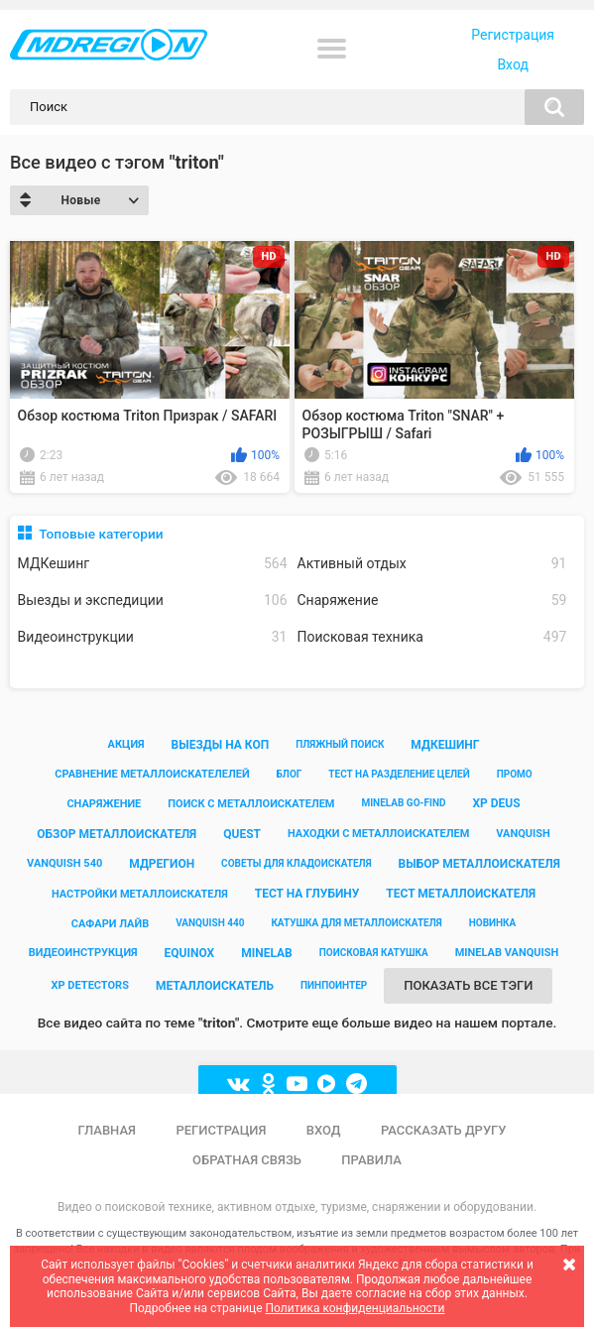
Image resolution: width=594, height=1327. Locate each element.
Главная (106, 1130)
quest (242, 834)
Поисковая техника (432, 637)
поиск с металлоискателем (251, 803)
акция (126, 744)
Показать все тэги (468, 985)
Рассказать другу (444, 1130)
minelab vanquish (507, 952)
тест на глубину (307, 894)
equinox (190, 953)
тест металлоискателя (460, 894)
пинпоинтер (333, 985)
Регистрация (512, 35)
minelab (267, 953)
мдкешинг (445, 745)
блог (289, 774)
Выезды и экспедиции (153, 600)
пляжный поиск (340, 744)
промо (515, 774)
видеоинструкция (83, 952)
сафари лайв (110, 923)
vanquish (523, 833)
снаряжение (103, 803)
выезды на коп (221, 745)
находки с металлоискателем (378, 833)
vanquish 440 (210, 922)
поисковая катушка (373, 952)
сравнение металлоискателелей (152, 774)
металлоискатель (215, 986)
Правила (371, 1159)
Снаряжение (432, 600)
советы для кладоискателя (296, 863)
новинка (493, 922)
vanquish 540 (64, 863)
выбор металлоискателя (479, 864)
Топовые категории (101, 534)
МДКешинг (153, 563)
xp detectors (90, 985)
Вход (512, 64)
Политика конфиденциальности (355, 1308)
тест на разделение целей (398, 774)
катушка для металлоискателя (356, 922)
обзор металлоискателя (116, 834)
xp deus (496, 803)
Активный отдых (432, 563)
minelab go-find (403, 802)
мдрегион (161, 864)
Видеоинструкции (153, 637)
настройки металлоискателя (140, 894)
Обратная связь (246, 1159)
